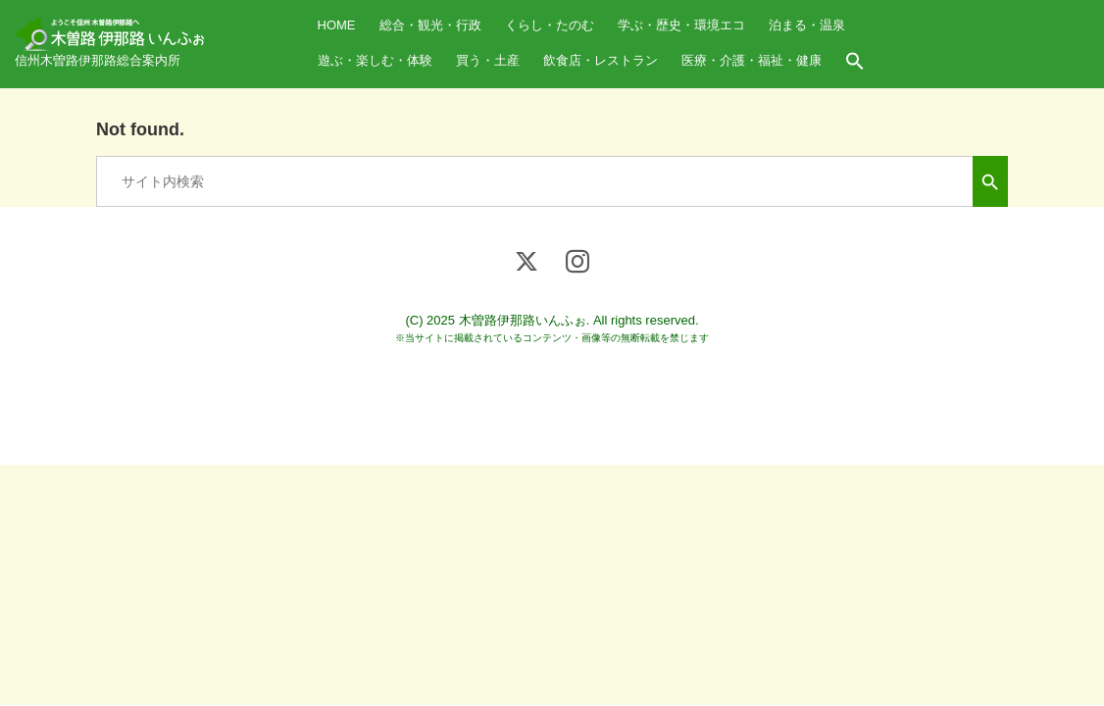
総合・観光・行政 (430, 25)
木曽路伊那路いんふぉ (522, 320)
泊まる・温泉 (807, 25)
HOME (337, 25)
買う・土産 (488, 60)
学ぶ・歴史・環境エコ (681, 25)
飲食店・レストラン (600, 60)
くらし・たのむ (549, 25)
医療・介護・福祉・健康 (751, 60)
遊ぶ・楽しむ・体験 (375, 60)
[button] (855, 61)
